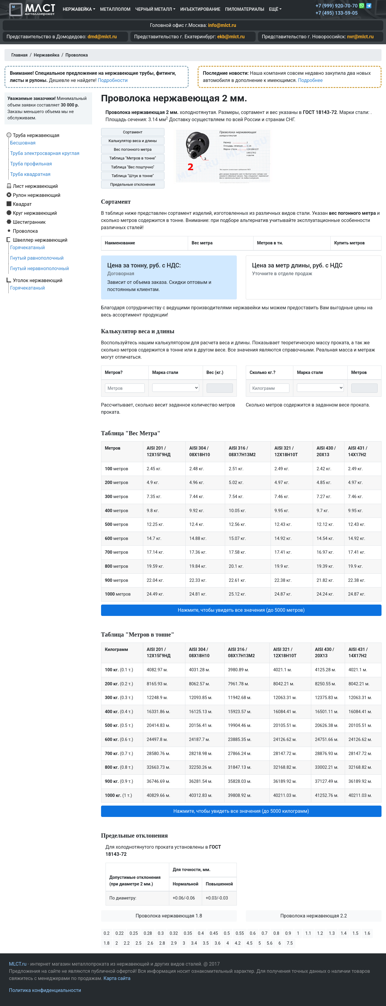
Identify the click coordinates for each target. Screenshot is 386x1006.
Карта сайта (116, 978)
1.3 (332, 933)
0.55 (240, 933)
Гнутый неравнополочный (39, 268)
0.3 (161, 933)
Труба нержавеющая (36, 135)
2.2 (126, 943)
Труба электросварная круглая (45, 153)
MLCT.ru (18, 964)
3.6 (217, 943)
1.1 (308, 933)
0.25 (133, 933)
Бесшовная (23, 143)
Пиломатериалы (244, 9)
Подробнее (310, 80)
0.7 (264, 933)
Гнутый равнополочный (37, 258)
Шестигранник (29, 222)
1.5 (355, 933)
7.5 (289, 943)
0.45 (214, 933)
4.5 (249, 943)
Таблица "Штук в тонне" (133, 175)
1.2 (320, 933)
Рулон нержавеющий (36, 195)
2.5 (138, 943)
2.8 (162, 943)
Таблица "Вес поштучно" (132, 167)
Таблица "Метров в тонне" (132, 158)
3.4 (194, 943)
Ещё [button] (273, 9)
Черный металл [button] (153, 9)
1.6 (367, 933)
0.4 (201, 933)
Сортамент (132, 132)
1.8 (106, 943)
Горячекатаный (27, 247)
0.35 (188, 933)
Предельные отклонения (132, 184)
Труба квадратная (30, 174)
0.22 (119, 933)
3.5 (206, 943)
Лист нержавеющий (35, 186)
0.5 (227, 933)
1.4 (344, 933)
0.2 (106, 933)
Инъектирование (200, 9)
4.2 (237, 943)
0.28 (148, 933)
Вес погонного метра (133, 149)
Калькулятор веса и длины (133, 141)
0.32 (174, 933)
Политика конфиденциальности (45, 990)
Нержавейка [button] (77, 9)
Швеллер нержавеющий (40, 240)
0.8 (276, 933)
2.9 (174, 943)
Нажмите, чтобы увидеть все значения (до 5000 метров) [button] (241, 610)
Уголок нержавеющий (37, 280)
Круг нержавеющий (35, 213)
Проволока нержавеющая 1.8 (169, 916)
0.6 (253, 933)
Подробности (113, 80)
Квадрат (22, 204)
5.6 (269, 943)
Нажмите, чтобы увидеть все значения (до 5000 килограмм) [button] (241, 811)
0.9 (288, 933)
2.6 (150, 943)
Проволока (25, 231)
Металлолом (115, 9)
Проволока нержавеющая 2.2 (313, 916)
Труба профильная (31, 164)
